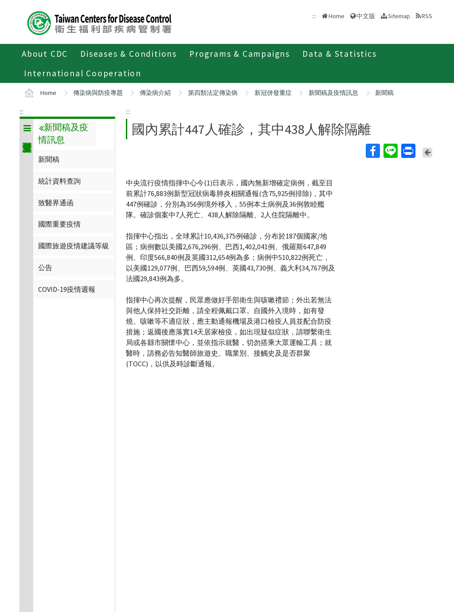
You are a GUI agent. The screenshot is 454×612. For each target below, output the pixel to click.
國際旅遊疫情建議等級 (73, 245)
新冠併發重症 (273, 93)
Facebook (372, 151)
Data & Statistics (339, 53)
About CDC (45, 53)
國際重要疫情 (59, 224)
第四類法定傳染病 (213, 93)
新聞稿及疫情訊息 (333, 93)
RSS (427, 16)
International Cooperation (82, 73)
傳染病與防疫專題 (98, 93)
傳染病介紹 (155, 93)
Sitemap (399, 16)
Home (336, 16)
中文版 (365, 16)
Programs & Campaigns (239, 53)
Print (407, 151)
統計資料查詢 (59, 181)
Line (390, 151)
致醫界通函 (56, 202)
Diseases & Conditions (128, 53)
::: (21, 111)
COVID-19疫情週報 (66, 289)
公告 (45, 267)
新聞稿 (384, 93)
